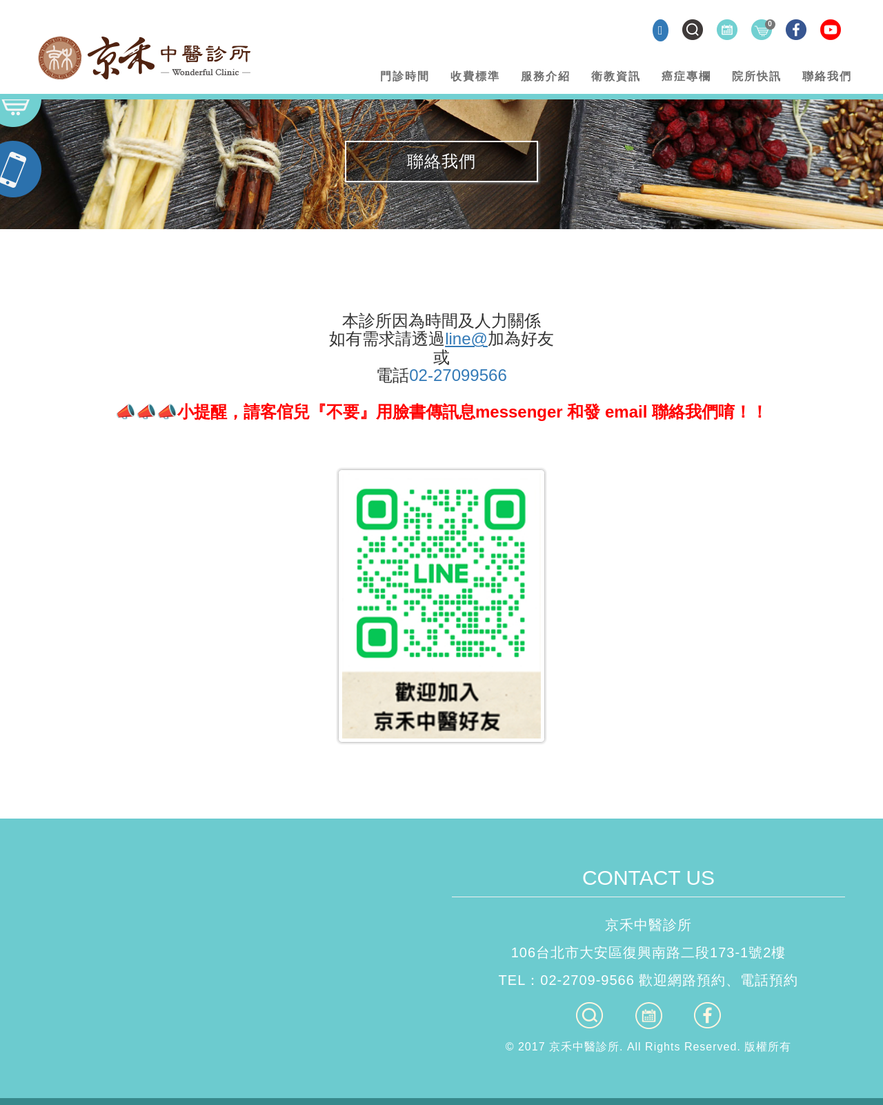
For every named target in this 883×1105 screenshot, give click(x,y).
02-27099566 (457, 375)
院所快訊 (757, 76)
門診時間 (405, 76)
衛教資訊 (616, 76)
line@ (466, 338)
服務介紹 (546, 76)
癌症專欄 (686, 76)
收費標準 (475, 76)
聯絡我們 (827, 76)
